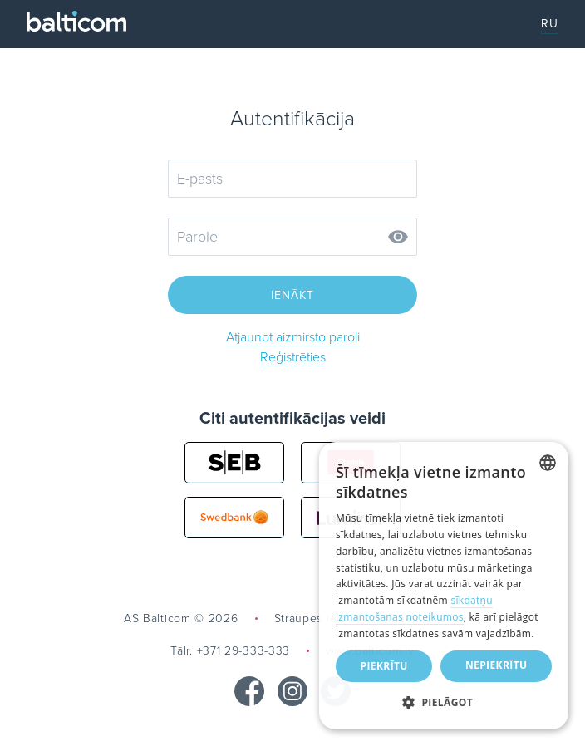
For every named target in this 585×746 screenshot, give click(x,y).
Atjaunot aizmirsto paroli (293, 337)
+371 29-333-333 (244, 651)
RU (549, 24)
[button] (444, 703)
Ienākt (292, 295)
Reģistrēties (293, 357)
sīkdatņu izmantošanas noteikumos (414, 608)
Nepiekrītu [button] (496, 665)
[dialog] (443, 585)
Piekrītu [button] (384, 666)
